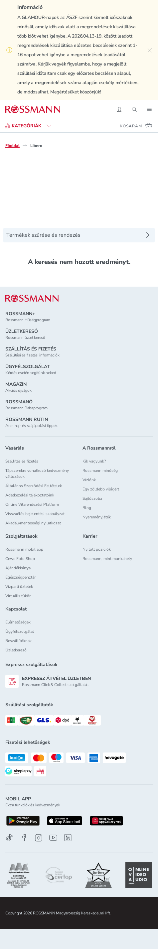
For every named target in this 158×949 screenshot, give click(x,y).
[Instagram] (39, 838)
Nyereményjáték (96, 517)
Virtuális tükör (18, 596)
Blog (86, 507)
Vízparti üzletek (19, 586)
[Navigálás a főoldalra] (32, 109)
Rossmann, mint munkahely (107, 558)
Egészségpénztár (20, 577)
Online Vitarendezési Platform (32, 504)
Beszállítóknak (18, 640)
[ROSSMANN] (32, 298)
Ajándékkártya (18, 568)
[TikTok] (9, 838)
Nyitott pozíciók (96, 549)
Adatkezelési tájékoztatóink (29, 495)
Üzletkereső (16, 650)
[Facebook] (24, 838)
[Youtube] (53, 838)
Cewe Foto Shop (20, 558)
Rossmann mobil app (24, 549)
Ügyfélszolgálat (19, 631)
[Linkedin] (68, 838)
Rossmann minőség (100, 470)
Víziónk (89, 479)
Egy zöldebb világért (100, 489)
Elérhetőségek (18, 622)
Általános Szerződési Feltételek (33, 485)
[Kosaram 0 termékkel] (136, 125)
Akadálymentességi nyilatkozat (33, 523)
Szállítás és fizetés (21, 461)
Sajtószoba (92, 498)
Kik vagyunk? (94, 461)
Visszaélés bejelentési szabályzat (35, 513)
